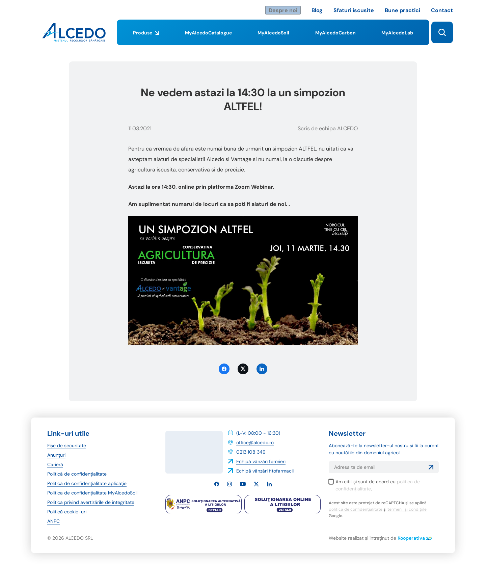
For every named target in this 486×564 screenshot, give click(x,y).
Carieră (55, 464)
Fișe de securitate (66, 445)
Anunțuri (56, 455)
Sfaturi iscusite (353, 10)
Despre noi (283, 10)
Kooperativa (415, 538)
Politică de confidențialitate (77, 474)
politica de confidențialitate (355, 509)
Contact (442, 10)
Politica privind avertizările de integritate (90, 502)
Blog (317, 10)
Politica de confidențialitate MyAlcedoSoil (92, 493)
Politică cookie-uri (66, 512)
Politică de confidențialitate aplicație (87, 483)
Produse (146, 37)
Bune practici (402, 10)
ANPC (53, 521)
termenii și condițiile (407, 509)
